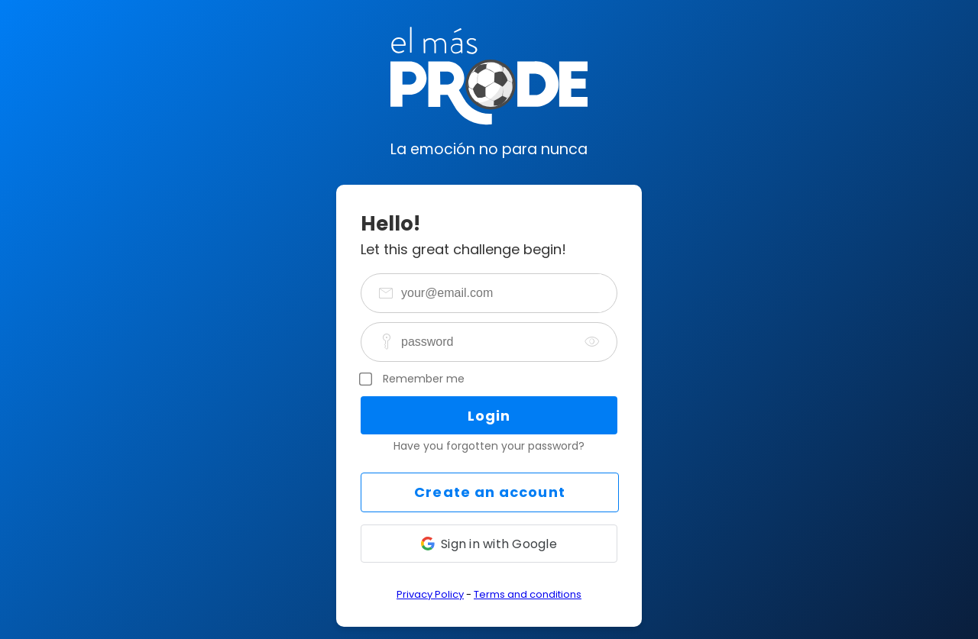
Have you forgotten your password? (489, 445)
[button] (489, 543)
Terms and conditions (527, 594)
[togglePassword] (592, 342)
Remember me (424, 378)
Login (489, 415)
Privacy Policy (430, 594)
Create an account (489, 492)
